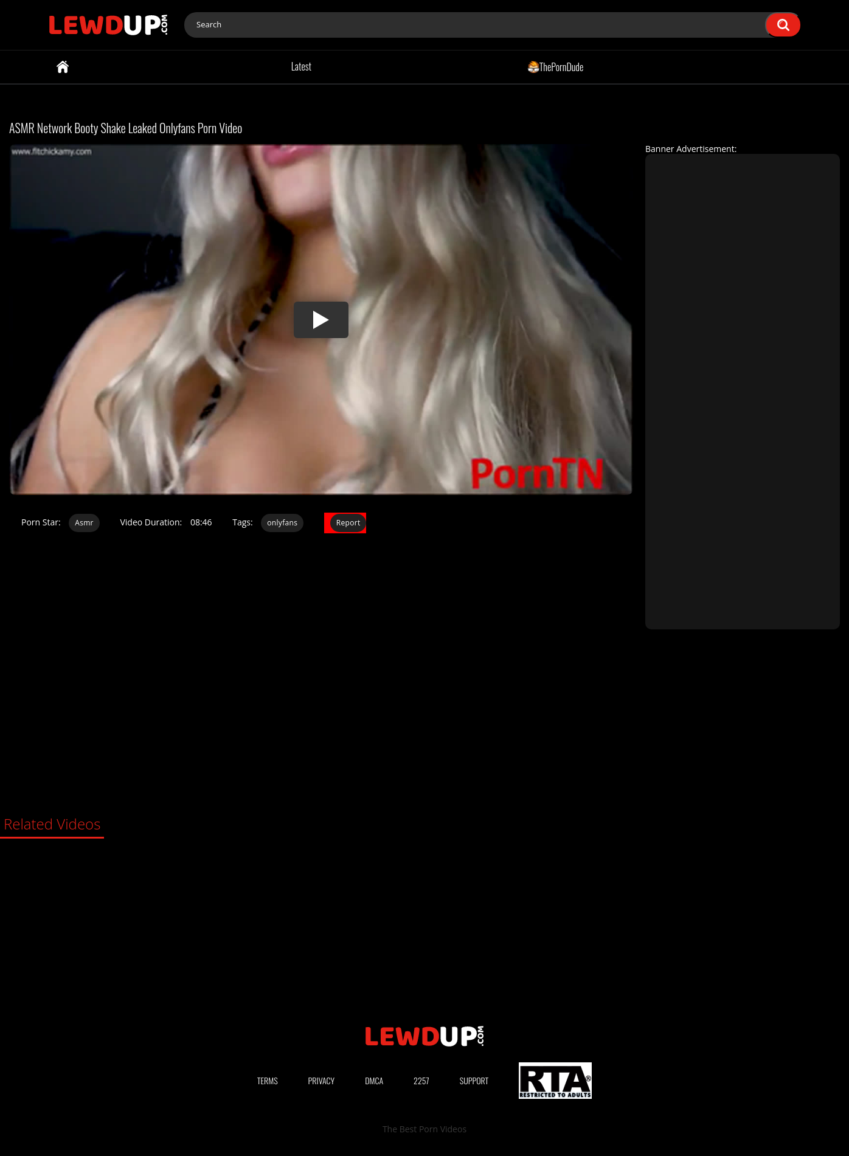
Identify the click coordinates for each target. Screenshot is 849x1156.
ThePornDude (555, 66)
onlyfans (282, 522)
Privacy (321, 1080)
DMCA (374, 1080)
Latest (301, 66)
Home (62, 66)
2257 (421, 1080)
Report (348, 522)
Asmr (84, 522)
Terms (267, 1080)
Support (474, 1080)
